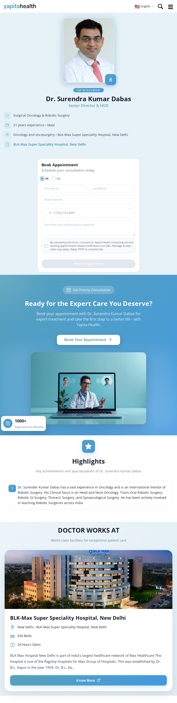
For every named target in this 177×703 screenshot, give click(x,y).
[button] (144, 6)
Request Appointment (88, 263)
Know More (89, 680)
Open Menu (170, 7)
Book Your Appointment (88, 340)
